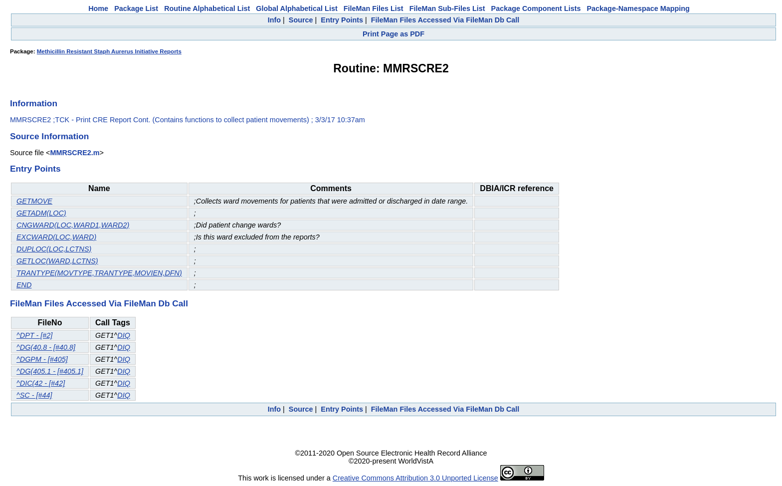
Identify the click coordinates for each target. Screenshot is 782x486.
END (23, 285)
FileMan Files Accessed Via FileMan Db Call (445, 20)
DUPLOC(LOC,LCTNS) (53, 249)
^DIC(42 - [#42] (40, 383)
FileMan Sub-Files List (447, 8)
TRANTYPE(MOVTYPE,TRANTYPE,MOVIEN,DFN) (99, 273)
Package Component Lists (536, 8)
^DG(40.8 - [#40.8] (45, 347)
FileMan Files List (373, 8)
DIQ (123, 335)
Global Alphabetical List (296, 8)
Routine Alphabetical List (207, 8)
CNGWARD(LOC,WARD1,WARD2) (72, 225)
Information (33, 103)
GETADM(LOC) (41, 213)
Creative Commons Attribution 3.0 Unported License (415, 478)
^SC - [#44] (34, 395)
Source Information (49, 136)
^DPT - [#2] (34, 335)
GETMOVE (34, 201)
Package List (136, 8)
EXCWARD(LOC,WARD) (56, 237)
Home (98, 8)
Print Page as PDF (393, 34)
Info (274, 20)
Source (301, 20)
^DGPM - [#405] (42, 359)
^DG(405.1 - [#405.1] (49, 371)
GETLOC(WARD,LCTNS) (57, 261)
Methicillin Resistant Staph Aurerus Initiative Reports (109, 51)
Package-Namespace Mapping (638, 8)
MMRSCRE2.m (74, 153)
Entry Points (342, 20)
